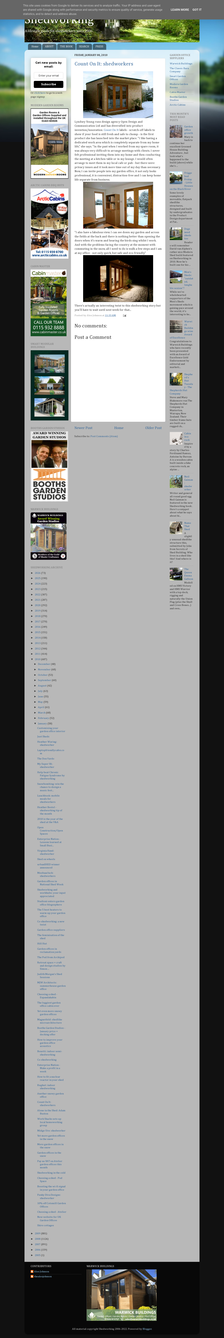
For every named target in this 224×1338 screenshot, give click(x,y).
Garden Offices (42, 115)
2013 (38, 643)
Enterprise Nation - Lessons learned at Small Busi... (49, 842)
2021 (38, 600)
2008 (38, 1239)
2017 (38, 621)
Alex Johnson (41, 1271)
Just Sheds (43, 736)
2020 (38, 605)
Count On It (111, 130)
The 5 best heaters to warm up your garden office (51, 913)
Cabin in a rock (187, 436)
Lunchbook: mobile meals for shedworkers (48, 799)
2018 (38, 616)
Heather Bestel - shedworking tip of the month (49, 810)
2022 (38, 594)
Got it (197, 9)
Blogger (147, 1329)
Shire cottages (45, 1225)
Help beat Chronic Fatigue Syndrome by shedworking (51, 775)
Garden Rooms (48, 112)
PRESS (99, 46)
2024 (38, 583)
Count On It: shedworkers (104, 64)
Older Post (153, 428)
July (40, 691)
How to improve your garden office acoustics (49, 1043)
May (40, 702)
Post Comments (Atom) (104, 436)
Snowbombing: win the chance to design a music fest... (50, 787)
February (44, 718)
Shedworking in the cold (51, 1172)
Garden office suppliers (51, 930)
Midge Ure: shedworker (51, 1130)
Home (34, 46)
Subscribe (48, 84)
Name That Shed (187, 526)
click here (40, 93)
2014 (38, 637)
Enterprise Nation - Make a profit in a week (48, 1068)
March (42, 712)
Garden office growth (188, 129)
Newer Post (83, 428)
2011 (38, 654)
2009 (38, 1233)
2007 (38, 1244)
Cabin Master (177, 92)
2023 (38, 589)
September (45, 680)
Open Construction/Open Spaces (50, 830)
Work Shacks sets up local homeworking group (49, 1122)
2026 (38, 573)
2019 (38, 610)
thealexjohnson (43, 1276)
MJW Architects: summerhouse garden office (51, 985)
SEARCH (84, 46)
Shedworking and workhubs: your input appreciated (51, 893)
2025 (38, 578)
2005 (38, 1255)
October (43, 675)
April (41, 707)
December (44, 664)
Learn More (180, 9)
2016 (38, 627)
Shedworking (59, 20)
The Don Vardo (45, 758)
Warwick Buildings (181, 63)
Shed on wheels (46, 859)
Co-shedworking (47, 1059)
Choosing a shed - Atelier (51, 1212)
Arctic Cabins (178, 105)
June (41, 696)
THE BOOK (66, 46)
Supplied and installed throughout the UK (49, 116)
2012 (38, 648)
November (44, 669)
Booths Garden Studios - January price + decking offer (51, 1031)
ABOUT (49, 46)
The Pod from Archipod (51, 957)
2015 (38, 632)
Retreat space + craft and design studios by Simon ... (51, 965)
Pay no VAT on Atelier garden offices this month (49, 1164)
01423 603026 (49, 120)
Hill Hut (42, 943)
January (42, 723)
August (42, 685)
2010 (38, 659)
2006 (38, 1250)
